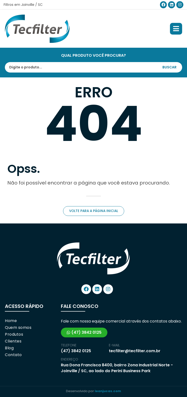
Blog (9, 348)
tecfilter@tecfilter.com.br (134, 351)
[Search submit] (171, 67)
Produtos (14, 334)
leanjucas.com (108, 391)
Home (11, 320)
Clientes (13, 341)
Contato (13, 354)
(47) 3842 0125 (76, 351)
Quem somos (18, 327)
